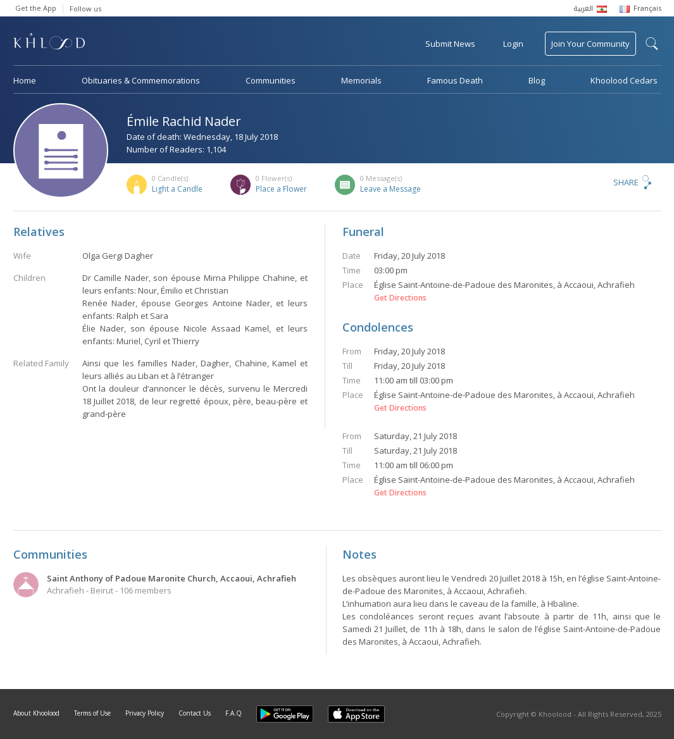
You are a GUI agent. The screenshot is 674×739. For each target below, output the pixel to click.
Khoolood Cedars (624, 80)
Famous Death (455, 80)
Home (24, 80)
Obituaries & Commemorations (141, 80)
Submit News (450, 43)
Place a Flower (281, 188)
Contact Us (194, 713)
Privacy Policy (144, 713)
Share (626, 182)
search (652, 43)
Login (513, 43)
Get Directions (400, 298)
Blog (536, 80)
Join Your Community (590, 43)
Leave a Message (390, 188)
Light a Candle (177, 188)
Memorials (361, 80)
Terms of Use (92, 713)
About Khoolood (36, 713)
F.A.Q (233, 713)
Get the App (35, 8)
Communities (271, 80)
